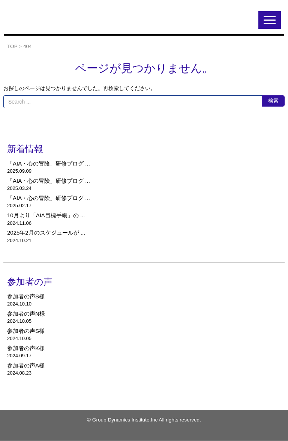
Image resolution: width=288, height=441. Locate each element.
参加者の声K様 (26, 348)
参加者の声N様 (26, 313)
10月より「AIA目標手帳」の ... (46, 215)
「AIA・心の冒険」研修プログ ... (48, 163)
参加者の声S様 (26, 296)
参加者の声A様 (26, 365)
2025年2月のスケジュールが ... (46, 232)
